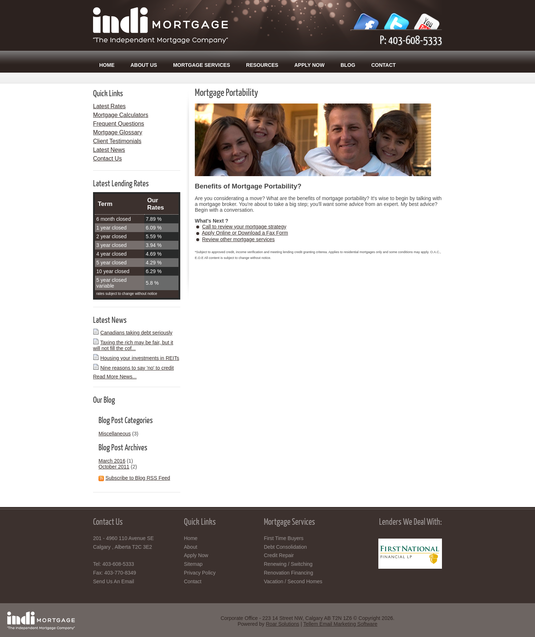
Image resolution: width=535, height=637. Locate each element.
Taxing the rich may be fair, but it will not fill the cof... (133, 345)
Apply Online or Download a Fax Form (245, 233)
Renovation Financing (288, 573)
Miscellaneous (114, 434)
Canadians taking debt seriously (136, 333)
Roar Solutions (282, 624)
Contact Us (107, 158)
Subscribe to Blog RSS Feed (137, 478)
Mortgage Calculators (120, 115)
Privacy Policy (200, 573)
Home (106, 65)
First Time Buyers (283, 538)
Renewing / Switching (288, 564)
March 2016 (111, 461)
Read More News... (115, 377)
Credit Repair (279, 555)
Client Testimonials (117, 141)
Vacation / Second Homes (293, 581)
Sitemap (193, 564)
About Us (143, 65)
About (190, 547)
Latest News (109, 150)
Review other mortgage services (238, 239)
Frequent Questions (118, 124)
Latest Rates (109, 106)
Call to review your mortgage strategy (244, 227)
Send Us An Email (113, 581)
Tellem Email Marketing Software (340, 624)
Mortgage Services (201, 65)
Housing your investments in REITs (139, 358)
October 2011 (113, 467)
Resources (262, 65)
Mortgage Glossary (117, 132)
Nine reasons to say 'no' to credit (137, 368)
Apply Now (309, 65)
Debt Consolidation (285, 547)
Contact (383, 65)
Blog (348, 65)
